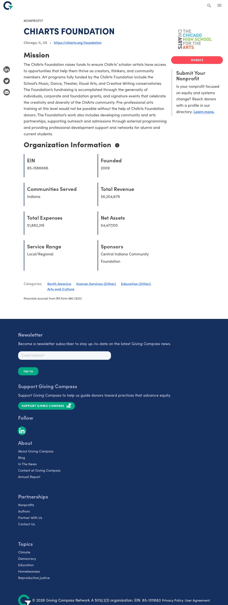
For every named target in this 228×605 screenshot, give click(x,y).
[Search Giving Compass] (209, 6)
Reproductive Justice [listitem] (34, 577)
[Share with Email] (6, 92)
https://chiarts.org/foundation (77, 42)
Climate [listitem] (24, 552)
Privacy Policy (172, 600)
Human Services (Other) (96, 283)
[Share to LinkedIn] (6, 69)
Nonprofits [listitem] (26, 505)
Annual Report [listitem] (29, 476)
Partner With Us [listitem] (30, 517)
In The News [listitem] (27, 464)
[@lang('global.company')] (8, 5)
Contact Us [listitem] (26, 524)
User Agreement (197, 600)
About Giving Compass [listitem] (35, 451)
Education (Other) (136, 283)
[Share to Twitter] (6, 81)
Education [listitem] (26, 565)
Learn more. (204, 111)
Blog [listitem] (21, 457)
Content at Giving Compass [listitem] (39, 470)
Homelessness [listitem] (29, 571)
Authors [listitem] (24, 511)
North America (59, 283)
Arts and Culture (61, 289)
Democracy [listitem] (27, 558)
